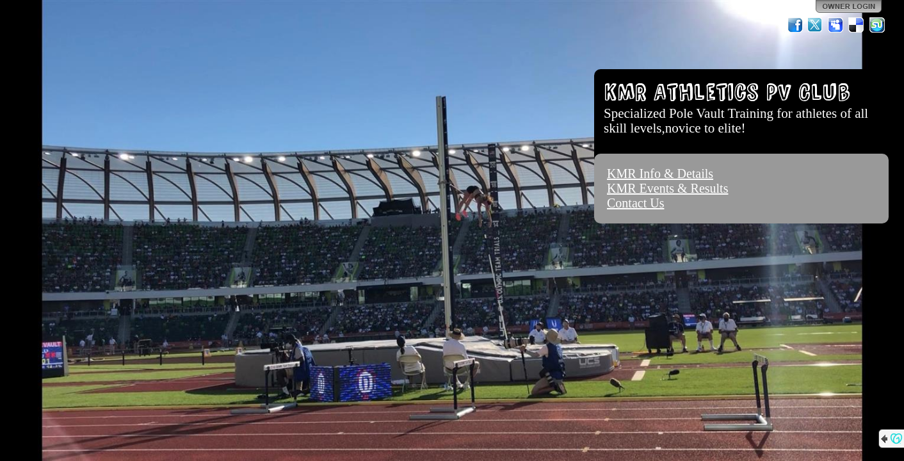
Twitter (816, 25)
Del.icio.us (857, 25)
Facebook (795, 25)
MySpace (836, 25)
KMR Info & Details (660, 173)
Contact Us (635, 203)
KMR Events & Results (667, 188)
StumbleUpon (877, 25)
